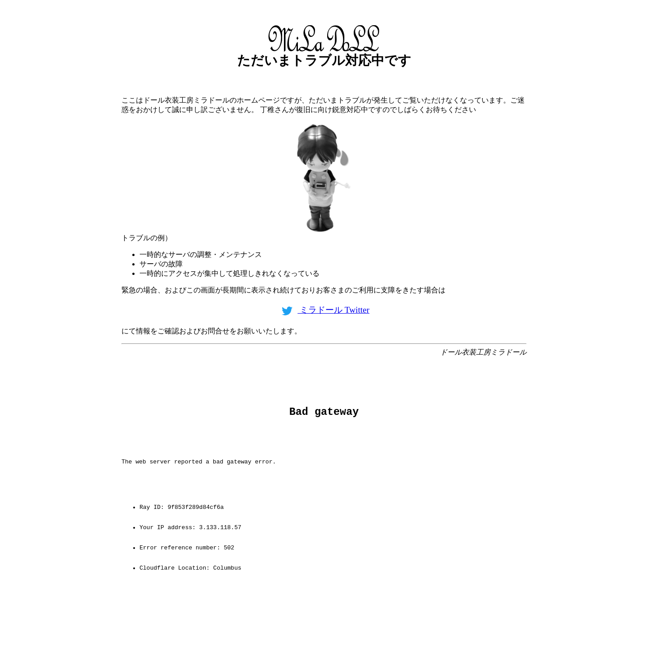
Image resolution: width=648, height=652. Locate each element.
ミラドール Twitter (324, 310)
